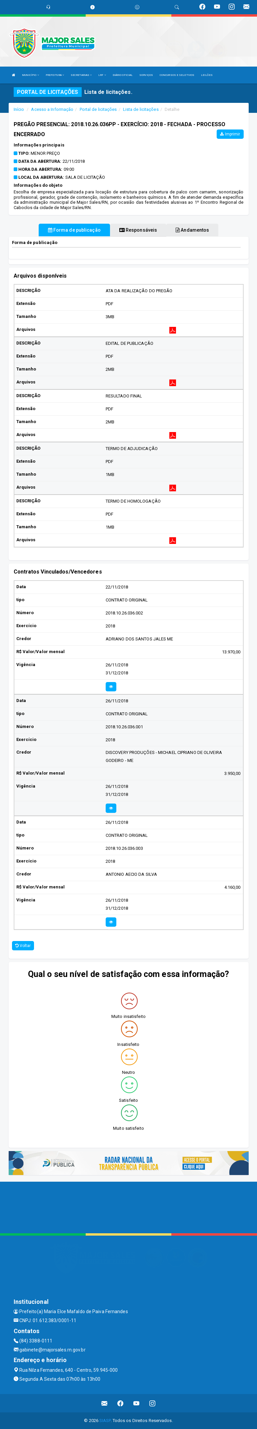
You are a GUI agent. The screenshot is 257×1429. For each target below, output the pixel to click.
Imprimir (230, 134)
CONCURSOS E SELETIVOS (177, 75)
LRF (102, 75)
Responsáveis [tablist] (138, 230)
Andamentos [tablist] (192, 230)
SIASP (105, 1420)
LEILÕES (207, 75)
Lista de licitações (141, 109)
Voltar (23, 945)
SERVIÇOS (146, 75)
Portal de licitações (98, 109)
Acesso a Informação (52, 109)
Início (19, 109)
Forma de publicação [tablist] (74, 230)
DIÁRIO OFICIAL (123, 75)
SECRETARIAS (81, 75)
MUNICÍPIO (30, 75)
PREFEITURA (55, 75)
